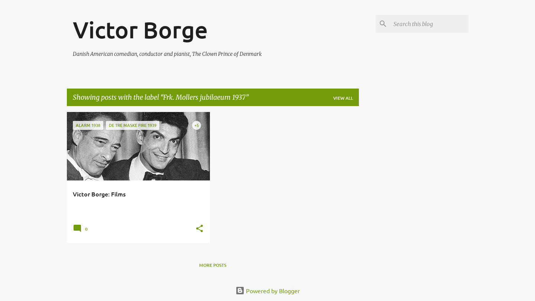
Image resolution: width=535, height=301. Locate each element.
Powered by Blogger (268, 290)
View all (343, 98)
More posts (212, 265)
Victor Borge (140, 29)
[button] (199, 229)
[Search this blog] (429, 24)
